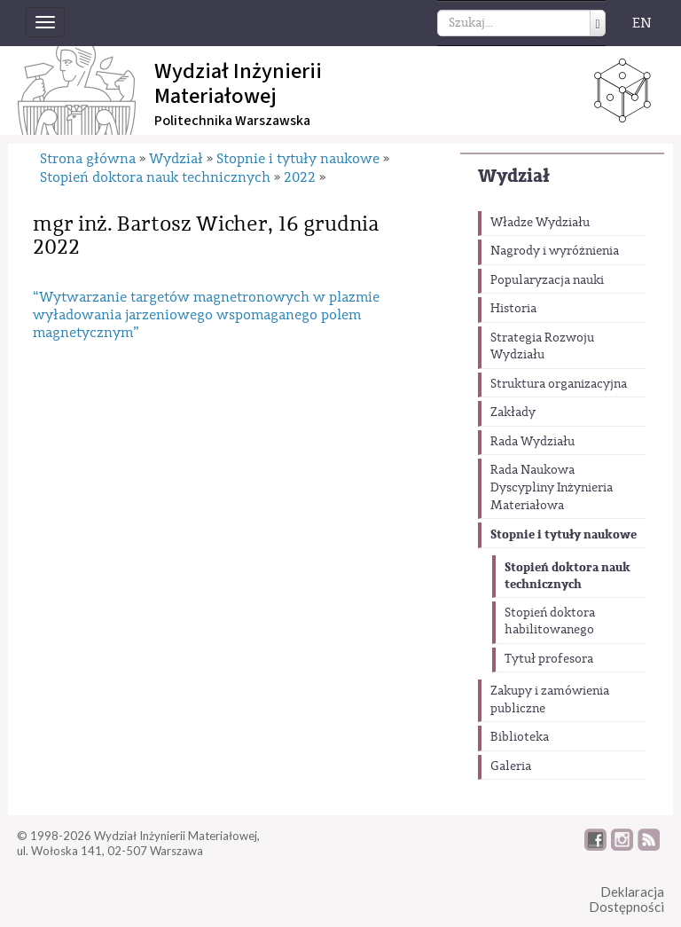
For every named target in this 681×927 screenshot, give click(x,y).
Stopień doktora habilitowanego (550, 622)
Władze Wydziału (540, 223)
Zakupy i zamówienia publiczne (549, 700)
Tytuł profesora (549, 659)
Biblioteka (519, 737)
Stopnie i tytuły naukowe (563, 534)
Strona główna (88, 159)
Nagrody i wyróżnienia (554, 251)
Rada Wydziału (532, 442)
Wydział (514, 176)
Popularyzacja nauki (547, 280)
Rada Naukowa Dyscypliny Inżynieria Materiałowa (551, 487)
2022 (300, 177)
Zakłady (513, 412)
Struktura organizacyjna (558, 384)
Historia (513, 309)
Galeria (510, 766)
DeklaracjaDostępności (626, 899)
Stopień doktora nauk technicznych (567, 576)
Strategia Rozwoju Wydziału (542, 347)
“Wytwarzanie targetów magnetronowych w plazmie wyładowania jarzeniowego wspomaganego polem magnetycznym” (206, 315)
